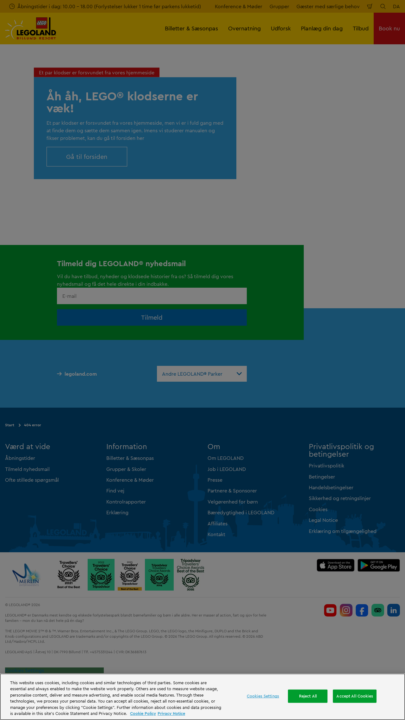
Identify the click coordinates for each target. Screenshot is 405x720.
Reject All (308, 695)
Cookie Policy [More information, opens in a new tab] (143, 713)
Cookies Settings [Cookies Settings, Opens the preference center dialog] (263, 695)
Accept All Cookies (354, 695)
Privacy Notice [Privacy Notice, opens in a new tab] (171, 713)
